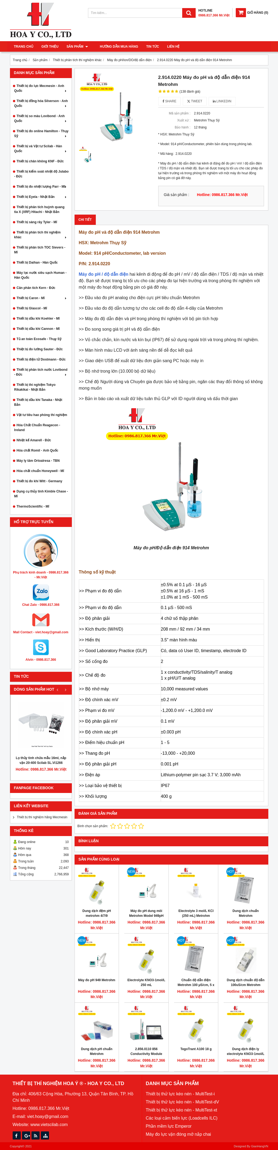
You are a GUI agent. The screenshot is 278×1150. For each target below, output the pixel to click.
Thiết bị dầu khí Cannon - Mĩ (38, 329)
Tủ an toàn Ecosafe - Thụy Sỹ (39, 339)
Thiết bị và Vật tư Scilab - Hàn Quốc (41, 148)
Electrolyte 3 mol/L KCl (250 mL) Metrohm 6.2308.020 (195, 915)
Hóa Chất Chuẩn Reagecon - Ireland (37, 427)
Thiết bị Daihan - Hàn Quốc (37, 262)
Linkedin (222, 101)
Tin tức (148, 46)
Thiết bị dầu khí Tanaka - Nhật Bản (38, 402)
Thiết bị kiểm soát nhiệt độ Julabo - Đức (41, 174)
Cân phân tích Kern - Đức (36, 288)
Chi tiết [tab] (85, 220)
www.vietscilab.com (49, 1124)
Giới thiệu (49, 46)
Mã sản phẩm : (179, 113)
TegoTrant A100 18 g (196, 1049)
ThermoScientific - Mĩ (33, 506)
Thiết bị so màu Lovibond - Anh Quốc (41, 118)
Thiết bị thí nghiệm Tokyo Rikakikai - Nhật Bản (35, 387)
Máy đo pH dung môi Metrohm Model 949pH (146, 913)
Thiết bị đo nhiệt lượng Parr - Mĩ (42, 186)
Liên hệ (169, 46)
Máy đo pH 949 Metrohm (96, 980)
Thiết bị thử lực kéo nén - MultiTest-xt (181, 1110)
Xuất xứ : (183, 120)
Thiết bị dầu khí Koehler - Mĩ (38, 318)
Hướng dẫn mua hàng (115, 46)
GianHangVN (259, 1146)
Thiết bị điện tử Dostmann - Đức (41, 359)
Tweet (194, 101)
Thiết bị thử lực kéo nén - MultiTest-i (180, 1094)
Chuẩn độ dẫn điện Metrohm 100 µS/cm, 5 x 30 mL (196, 985)
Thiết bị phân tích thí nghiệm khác (41, 234)
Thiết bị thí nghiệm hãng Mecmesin (42, 817)
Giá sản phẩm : (176, 195)
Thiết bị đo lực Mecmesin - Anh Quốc (41, 88)
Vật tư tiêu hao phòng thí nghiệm (42, 415)
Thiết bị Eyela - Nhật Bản (42, 197)
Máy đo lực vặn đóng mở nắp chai (178, 1134)
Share (170, 101)
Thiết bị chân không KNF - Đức (40, 161)
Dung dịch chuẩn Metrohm (246, 913)
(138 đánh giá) (190, 91)
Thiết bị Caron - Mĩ (42, 298)
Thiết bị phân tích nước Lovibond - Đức (41, 372)
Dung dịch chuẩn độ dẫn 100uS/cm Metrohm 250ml (246, 985)
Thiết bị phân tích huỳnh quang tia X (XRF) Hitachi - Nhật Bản (39, 209)
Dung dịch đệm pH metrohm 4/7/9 (96, 913)
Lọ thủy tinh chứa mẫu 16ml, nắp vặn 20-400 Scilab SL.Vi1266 (41, 760)
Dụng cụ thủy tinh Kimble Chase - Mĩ (41, 494)
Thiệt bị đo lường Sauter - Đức (40, 349)
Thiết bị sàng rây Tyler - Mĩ (37, 222)
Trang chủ (23, 46)
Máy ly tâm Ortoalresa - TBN (38, 461)
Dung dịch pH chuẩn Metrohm (96, 1051)
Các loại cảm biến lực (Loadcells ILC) (182, 1118)
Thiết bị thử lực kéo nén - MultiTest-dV (182, 1102)
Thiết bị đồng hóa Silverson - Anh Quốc (41, 103)
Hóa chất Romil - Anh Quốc (37, 450)
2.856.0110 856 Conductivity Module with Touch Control (146, 1054)
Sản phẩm (77, 46)
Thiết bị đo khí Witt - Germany (39, 481)
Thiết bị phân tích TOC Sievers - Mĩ (39, 250)
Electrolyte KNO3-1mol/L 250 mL (146, 982)
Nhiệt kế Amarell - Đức (34, 440)
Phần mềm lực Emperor (169, 1126)
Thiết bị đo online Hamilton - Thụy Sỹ (41, 133)
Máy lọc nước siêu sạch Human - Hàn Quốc (40, 275)
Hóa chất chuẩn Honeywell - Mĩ (40, 471)
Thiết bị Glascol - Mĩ (32, 308)
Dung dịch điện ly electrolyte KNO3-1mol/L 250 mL (245, 1054)
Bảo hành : (182, 127)
